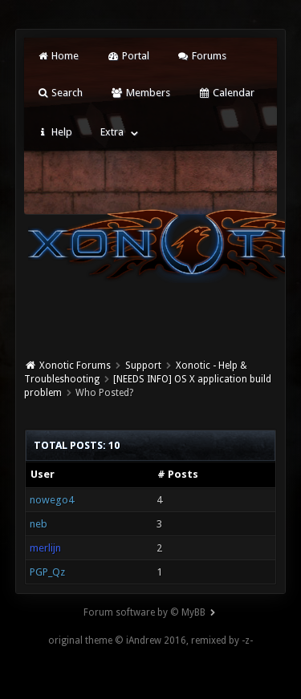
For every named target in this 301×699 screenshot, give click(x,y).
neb (38, 524)
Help (54, 132)
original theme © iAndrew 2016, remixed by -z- (150, 640)
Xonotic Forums (75, 365)
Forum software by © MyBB (144, 612)
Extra (112, 132)
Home (58, 56)
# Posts (177, 474)
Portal (127, 56)
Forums (201, 56)
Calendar (226, 93)
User (43, 474)
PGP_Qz (47, 572)
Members (140, 93)
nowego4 (52, 500)
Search (60, 93)
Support (143, 365)
